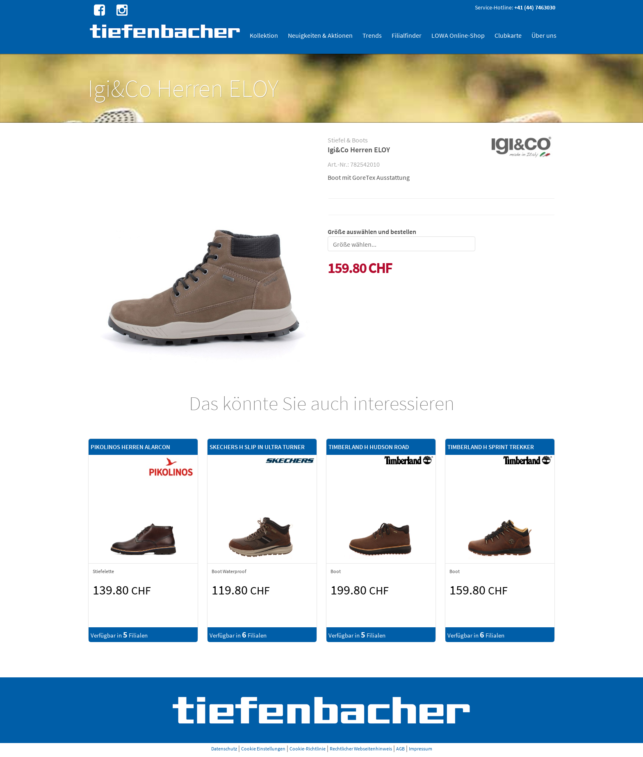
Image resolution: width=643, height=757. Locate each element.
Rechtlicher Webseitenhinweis (361, 749)
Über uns (543, 35)
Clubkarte (508, 35)
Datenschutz (224, 749)
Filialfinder (407, 35)
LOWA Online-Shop (458, 35)
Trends (372, 35)
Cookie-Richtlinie (308, 749)
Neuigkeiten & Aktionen (320, 35)
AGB (400, 749)
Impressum (420, 749)
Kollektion (264, 35)
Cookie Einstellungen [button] (263, 749)
